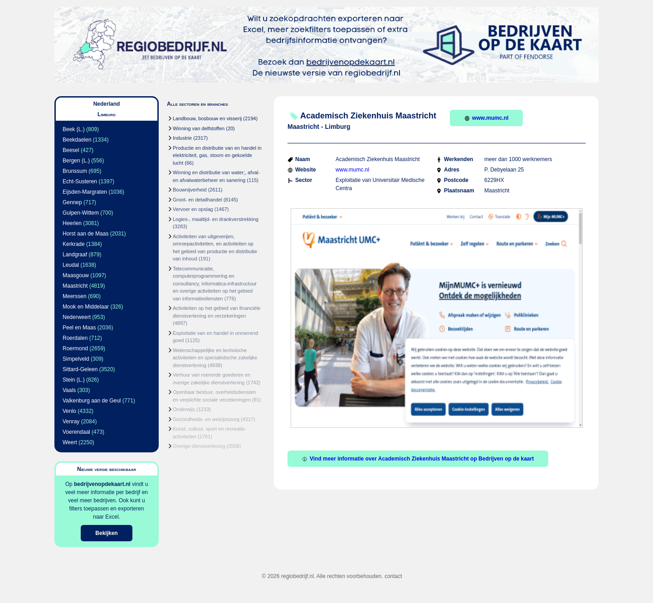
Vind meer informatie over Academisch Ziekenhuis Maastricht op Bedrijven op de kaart (418, 459)
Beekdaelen (77, 140)
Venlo (69, 411)
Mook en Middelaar (86, 307)
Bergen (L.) (76, 160)
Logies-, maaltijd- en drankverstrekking (215, 219)
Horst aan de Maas (85, 233)
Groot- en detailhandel (197, 199)
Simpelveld (76, 359)
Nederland (106, 104)
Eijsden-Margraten (85, 192)
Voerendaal (76, 432)
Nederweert (77, 317)
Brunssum (75, 171)
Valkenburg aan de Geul (92, 400)
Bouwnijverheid (190, 189)
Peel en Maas (79, 327)
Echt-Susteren (80, 181)
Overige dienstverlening (199, 446)
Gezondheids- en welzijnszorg (206, 419)
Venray (71, 421)
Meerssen (75, 296)
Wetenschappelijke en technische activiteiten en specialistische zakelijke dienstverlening (215, 358)
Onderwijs (184, 409)
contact (393, 576)
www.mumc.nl (486, 118)
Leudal (71, 265)
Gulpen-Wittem (81, 213)
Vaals (69, 390)
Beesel (71, 150)
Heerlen (72, 223)
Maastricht (75, 286)
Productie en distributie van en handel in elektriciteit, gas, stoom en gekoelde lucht (217, 155)
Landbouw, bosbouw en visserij (207, 118)
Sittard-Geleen (80, 369)
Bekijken (106, 533)
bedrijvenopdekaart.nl (102, 484)
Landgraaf (75, 254)
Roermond (75, 348)
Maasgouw (76, 275)
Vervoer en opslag (193, 209)
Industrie (182, 138)
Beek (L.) (74, 129)
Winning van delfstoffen (198, 128)
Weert (70, 442)
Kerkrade (74, 244)
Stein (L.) (74, 380)
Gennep (72, 202)
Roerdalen (75, 338)
